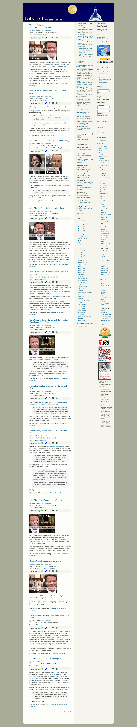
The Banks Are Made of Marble (85, 75)
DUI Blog (103, 205)
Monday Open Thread (83, 208)
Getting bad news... (82, 96)
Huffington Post (105, 233)
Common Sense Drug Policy (105, 286)
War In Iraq (80, 318)
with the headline (60, 687)
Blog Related (81, 240)
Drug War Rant (103, 173)
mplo (80, 126)
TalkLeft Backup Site (103, 71)
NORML (103, 301)
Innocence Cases (82, 280)
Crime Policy (81, 252)
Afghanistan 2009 (82, 239)
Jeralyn (33, 30)
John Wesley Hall (103, 134)
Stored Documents (82, 262)
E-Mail (99, 38)
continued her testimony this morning (47, 359)
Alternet (103, 229)
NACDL (103, 295)
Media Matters (104, 235)
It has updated (55, 672)
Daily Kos (100, 150)
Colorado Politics (105, 268)
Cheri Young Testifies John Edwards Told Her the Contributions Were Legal (48, 321)
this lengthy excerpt (58, 296)
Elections (80, 266)
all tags (44, 35)
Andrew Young (46, 148)
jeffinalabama (81, 73)
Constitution (81, 245)
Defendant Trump (82, 225)
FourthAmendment (105, 206)
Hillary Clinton (81, 276)
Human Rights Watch (106, 318)
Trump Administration (83, 237)
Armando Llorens (102, 130)
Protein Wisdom (105, 255)
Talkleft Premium (82, 310)
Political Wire (103, 187)
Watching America (105, 243)
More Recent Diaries (82, 139)
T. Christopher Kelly (103, 132)
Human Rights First (106, 316)
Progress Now (104, 270)
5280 (101, 167)
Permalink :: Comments (46, 135)
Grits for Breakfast (104, 176)
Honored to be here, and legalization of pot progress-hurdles (84, 114)
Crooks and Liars (102, 148)
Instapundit (101, 158)
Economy (80, 233)
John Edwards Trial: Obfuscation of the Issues (47, 208)
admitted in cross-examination (57, 446)
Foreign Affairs (81, 274)
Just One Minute (105, 251)
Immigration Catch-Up (83, 149)
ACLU (102, 283)
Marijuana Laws (102, 73)
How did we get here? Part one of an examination (84, 66)
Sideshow (102, 189)
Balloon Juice (103, 172)
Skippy (101, 191)
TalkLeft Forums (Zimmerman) (102, 76)
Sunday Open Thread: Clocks (85, 36)
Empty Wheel (101, 154)
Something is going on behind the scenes (54, 64)
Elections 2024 (81, 231)
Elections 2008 (81, 270)
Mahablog (102, 183)
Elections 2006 (81, 268)
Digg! (39, 38)
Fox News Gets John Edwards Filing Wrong (46, 659)
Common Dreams (105, 231)
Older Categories (82, 304)
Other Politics (81, 308)
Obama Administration (83, 300)
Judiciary (80, 284)
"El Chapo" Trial (82, 264)
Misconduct (81, 298)
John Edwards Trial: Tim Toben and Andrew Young (49, 140)
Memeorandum (102, 140)
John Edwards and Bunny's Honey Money (45, 500)
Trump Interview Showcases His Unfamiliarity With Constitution (84, 195)
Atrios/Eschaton (102, 146)
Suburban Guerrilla (104, 193)
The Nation (103, 239)
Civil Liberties (81, 243)
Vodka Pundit (104, 257)
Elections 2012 (81, 228)
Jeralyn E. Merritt (102, 123)
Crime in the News (46, 30)
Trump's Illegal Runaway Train (85, 202)
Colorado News (82, 220)
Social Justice (81, 312)
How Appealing (102, 156)
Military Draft (81, 296)
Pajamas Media (105, 252)
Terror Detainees (82, 257)
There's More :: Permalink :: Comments (54, 653)
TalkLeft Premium (103, 82)
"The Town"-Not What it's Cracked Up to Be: (83, 124)
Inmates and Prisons (83, 278)
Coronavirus (81, 222)
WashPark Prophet (105, 272)
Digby (99, 152)
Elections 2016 (81, 227)
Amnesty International (104, 311)
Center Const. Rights (106, 314)
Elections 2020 (81, 272)
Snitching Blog (104, 219)
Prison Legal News (105, 320)
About (103, 37)
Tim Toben (54, 148)
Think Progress (102, 162)
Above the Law (104, 199)
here (44, 371)
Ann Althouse (104, 200)
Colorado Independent (104, 265)
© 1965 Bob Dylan (81, 326)
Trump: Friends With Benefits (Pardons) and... (85, 30)
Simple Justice (104, 217)
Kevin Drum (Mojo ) (105, 178)
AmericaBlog (103, 170)
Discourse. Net (104, 203)
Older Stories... (80, 213)
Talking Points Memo (103, 160)
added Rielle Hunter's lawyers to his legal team (53, 631)
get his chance (65, 596)
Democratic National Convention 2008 (83, 259)
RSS (107, 37)
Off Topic (80, 302)
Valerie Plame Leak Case (84, 316)
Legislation (80, 290)
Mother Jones (104, 237)
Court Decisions (82, 249)
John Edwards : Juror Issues (40, 27)
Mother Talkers (103, 185)
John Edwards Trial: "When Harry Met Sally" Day (48, 272)
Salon (102, 241)
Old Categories (81, 306)
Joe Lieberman (81, 282)
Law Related (81, 288)
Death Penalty (81, 255)
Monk (108, 399)
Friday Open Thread (82, 155)
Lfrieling (81, 116)
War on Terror (81, 320)
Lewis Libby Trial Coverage (85, 292)
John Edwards (37, 35)
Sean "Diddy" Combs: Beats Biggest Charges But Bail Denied (84, 169)
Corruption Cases (82, 246)
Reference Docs (82, 234)
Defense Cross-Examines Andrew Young (45, 561)
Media (42, 662)
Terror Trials (81, 314)
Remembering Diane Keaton (85, 48)
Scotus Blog (104, 212)
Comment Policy (106, 38)
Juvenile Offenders (82, 286)
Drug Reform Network (104, 289)
